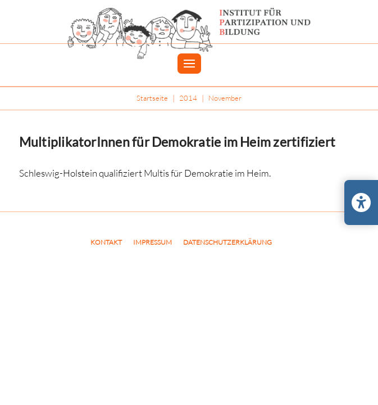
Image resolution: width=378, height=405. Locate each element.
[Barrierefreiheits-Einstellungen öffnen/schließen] (361, 202)
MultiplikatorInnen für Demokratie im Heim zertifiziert (177, 142)
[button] (189, 63)
